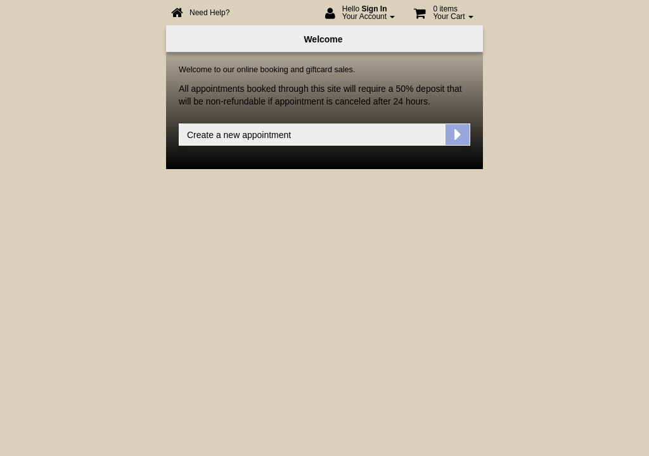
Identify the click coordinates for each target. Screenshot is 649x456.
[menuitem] (360, 16)
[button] (443, 16)
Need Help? (209, 12)
